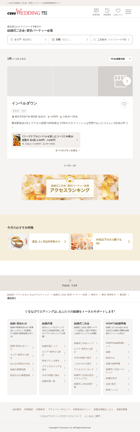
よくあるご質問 (92, 416)
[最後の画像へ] (126, 81)
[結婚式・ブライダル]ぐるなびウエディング (28, 294)
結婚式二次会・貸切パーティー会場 (70, 294)
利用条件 (40, 409)
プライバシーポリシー (59, 409)
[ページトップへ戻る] (70, 283)
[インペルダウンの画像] (70, 81)
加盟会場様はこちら (103, 409)
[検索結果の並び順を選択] (120, 59)
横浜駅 (123, 294)
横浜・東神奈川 (109, 294)
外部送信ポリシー (82, 409)
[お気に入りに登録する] (124, 104)
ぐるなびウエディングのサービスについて (60, 416)
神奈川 (94, 294)
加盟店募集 (121, 409)
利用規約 (28, 409)
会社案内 (17, 409)
